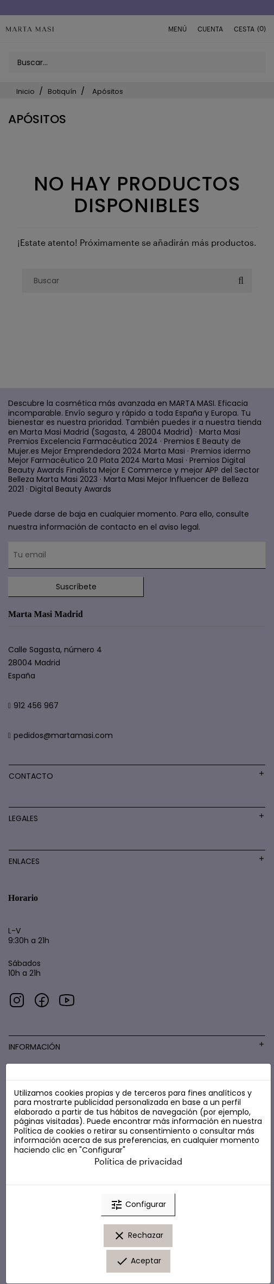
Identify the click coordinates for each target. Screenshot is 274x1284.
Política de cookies (49, 1131)
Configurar (138, 1204)
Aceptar (138, 1261)
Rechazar (138, 1235)
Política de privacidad (138, 1161)
